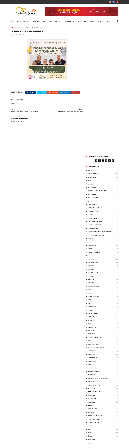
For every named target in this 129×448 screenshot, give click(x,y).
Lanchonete (91, 202)
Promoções (91, 260)
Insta (109, 21)
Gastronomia (92, 179)
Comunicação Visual (94, 97)
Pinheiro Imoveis (93, 254)
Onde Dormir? (92, 233)
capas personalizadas (95, 80)
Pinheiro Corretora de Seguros (98, 250)
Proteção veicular (94, 264)
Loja (89, 213)
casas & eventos (93, 83)
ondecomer (91, 237)
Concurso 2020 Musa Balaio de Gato (100, 104)
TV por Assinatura (93, 291)
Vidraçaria (91, 312)
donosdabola (92, 148)
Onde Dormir (82, 21)
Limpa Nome (91, 206)
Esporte (90, 162)
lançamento (92, 199)
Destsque (91, 141)
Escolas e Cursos (93, 158)
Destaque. (91, 138)
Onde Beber (58, 21)
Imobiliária (91, 189)
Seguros (90, 277)
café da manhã (92, 76)
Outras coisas (92, 240)
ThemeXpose (22, 445)
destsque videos (93, 145)
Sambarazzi (36, 21)
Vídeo (89, 301)
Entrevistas (91, 155)
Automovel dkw (93, 70)
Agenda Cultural (23, 21)
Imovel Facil (91, 192)
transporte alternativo (96, 288)
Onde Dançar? (92, 230)
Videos (92, 21)
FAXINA (90, 165)
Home (12, 21)
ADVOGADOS (92, 42)
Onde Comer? (92, 226)
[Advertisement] (102, 422)
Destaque (19, 28)
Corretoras (92, 117)
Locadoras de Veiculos (95, 209)
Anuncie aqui (92, 49)
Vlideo (90, 315)
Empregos (100, 21)
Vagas (90, 298)
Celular (90, 87)
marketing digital (93, 216)
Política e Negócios (94, 257)
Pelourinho (91, 247)
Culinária (91, 121)
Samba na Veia (92, 271)
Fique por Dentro (93, 168)
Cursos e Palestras (94, 124)
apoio (89, 53)
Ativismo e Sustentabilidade (97, 63)
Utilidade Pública (93, 294)
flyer (89, 172)
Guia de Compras (93, 185)
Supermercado (92, 281)
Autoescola (92, 66)
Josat (90, 196)
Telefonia (91, 284)
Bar (89, 73)
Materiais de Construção (96, 219)
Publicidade (91, 267)
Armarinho (91, 56)
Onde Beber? (91, 223)
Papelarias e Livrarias (94, 243)
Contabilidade (92, 114)
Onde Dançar (70, 21)
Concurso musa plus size (96, 107)
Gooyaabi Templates (43, 445)
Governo (91, 182)
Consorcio (91, 110)
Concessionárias (93, 100)
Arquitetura (92, 59)
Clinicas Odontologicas (96, 93)
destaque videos (93, 134)
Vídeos (90, 308)
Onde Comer (47, 21)
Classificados (92, 90)
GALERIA (90, 175)
